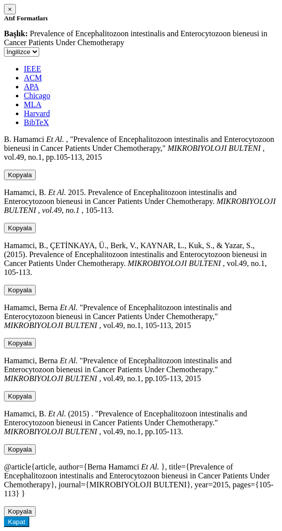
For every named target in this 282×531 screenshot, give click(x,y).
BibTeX (36, 122)
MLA (33, 104)
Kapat (16, 522)
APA (31, 86)
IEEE (32, 69)
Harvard (37, 113)
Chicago (37, 95)
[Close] (10, 9)
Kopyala (20, 175)
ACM (33, 77)
